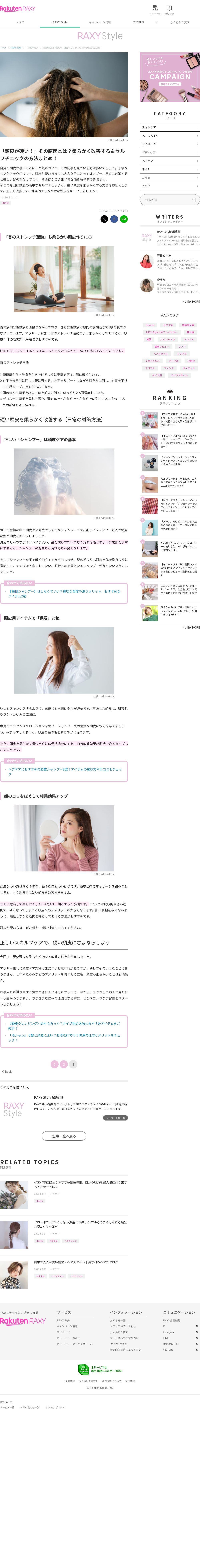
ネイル (146, 169)
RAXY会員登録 (171, 1320)
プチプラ (182, 353)
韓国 (149, 339)
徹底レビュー (162, 346)
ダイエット (189, 368)
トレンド (189, 339)
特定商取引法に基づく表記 (125, 1349)
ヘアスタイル (57, 1276)
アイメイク (149, 144)
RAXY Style (59, 22)
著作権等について (111, 1381)
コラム (146, 177)
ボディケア (149, 152)
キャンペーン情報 (100, 22)
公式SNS (138, 22)
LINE (166, 1337)
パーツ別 (173, 361)
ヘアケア (15, 197)
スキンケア (149, 127)
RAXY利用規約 (118, 1343)
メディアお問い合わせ (123, 1326)
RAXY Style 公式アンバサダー (162, 332)
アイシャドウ (168, 339)
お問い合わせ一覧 (30, 1407)
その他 (146, 186)
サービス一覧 (7, 1407)
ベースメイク (150, 136)
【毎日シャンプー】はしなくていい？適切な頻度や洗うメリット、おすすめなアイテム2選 (64, 593)
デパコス (150, 368)
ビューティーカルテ (68, 1337)
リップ (181, 346)
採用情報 (130, 1381)
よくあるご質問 (180, 22)
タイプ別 (157, 375)
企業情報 (70, 1381)
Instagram (169, 1332)
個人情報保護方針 (88, 1381)
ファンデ (169, 368)
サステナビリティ (55, 1407)
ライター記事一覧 (115, 1118)
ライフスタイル (179, 375)
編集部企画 (188, 325)
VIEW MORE (191, 302)
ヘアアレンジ (71, 1240)
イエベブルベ (152, 361)
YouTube (168, 1349)
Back (7, 1071)
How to (5, 202)
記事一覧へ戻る (64, 1135)
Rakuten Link (170, 1343)
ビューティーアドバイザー (72, 1343)
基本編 (190, 332)
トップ (20, 22)
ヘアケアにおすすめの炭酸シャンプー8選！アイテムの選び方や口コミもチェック (65, 771)
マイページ (63, 1332)
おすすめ (54, 1240)
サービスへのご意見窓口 (124, 1337)
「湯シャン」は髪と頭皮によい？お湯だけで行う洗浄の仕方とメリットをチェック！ (64, 1037)
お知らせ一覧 (118, 1320)
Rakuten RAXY (17, 9)
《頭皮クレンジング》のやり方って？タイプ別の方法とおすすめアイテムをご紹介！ (64, 1026)
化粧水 (191, 361)
